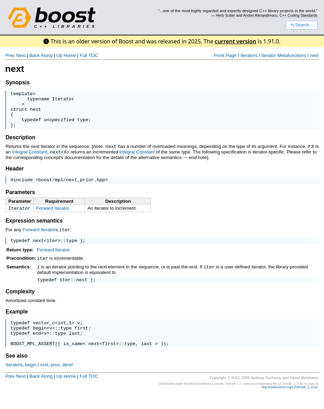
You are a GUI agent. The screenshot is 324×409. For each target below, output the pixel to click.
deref (67, 379)
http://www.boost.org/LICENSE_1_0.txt (289, 401)
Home (70, 55)
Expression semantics (34, 229)
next (314, 55)
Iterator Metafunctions (283, 55)
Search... (302, 25)
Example (17, 321)
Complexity (20, 301)
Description (20, 145)
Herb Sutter (225, 15)
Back (35, 55)
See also (16, 370)
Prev (10, 55)
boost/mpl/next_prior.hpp (71, 187)
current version (235, 41)
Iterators (248, 55)
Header (15, 175)
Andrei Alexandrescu (260, 15)
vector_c (44, 333)
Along (46, 55)
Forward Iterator (52, 215)
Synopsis (18, 82)
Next (20, 55)
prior (55, 379)
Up (59, 55)
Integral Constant (30, 158)
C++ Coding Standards (298, 15)
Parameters (20, 200)
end (37, 345)
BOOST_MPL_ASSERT (32, 358)
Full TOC (89, 55)
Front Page (225, 55)
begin (40, 339)
